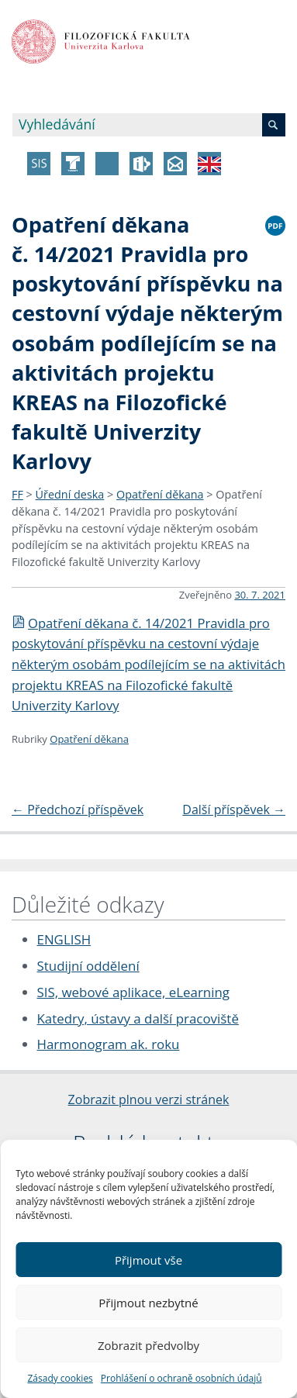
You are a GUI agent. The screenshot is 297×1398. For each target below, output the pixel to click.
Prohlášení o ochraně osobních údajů (181, 1378)
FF (17, 494)
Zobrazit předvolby (148, 1345)
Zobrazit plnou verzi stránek (149, 1099)
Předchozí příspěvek (77, 809)
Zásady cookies (59, 1378)
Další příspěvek (233, 809)
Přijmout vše (148, 1260)
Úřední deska (70, 494)
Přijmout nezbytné (148, 1302)
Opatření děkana (160, 494)
